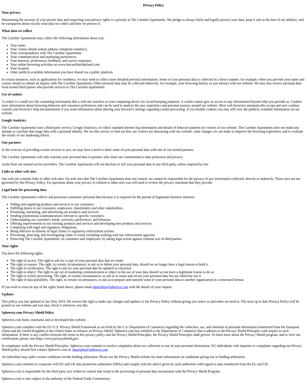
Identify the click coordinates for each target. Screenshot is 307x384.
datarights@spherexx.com (110, 287)
